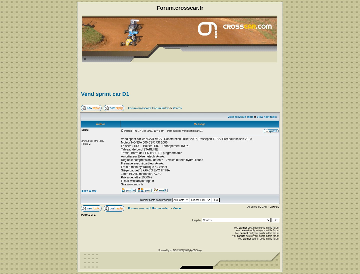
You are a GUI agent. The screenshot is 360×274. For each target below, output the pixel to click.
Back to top (89, 190)
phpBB (173, 250)
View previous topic (240, 116)
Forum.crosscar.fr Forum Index (148, 108)
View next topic (267, 116)
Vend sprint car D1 (105, 94)
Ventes (177, 108)
